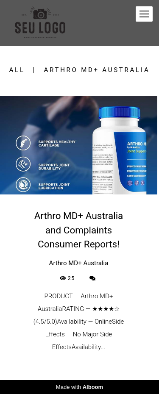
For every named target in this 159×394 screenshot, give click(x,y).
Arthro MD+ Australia (97, 70)
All (17, 70)
